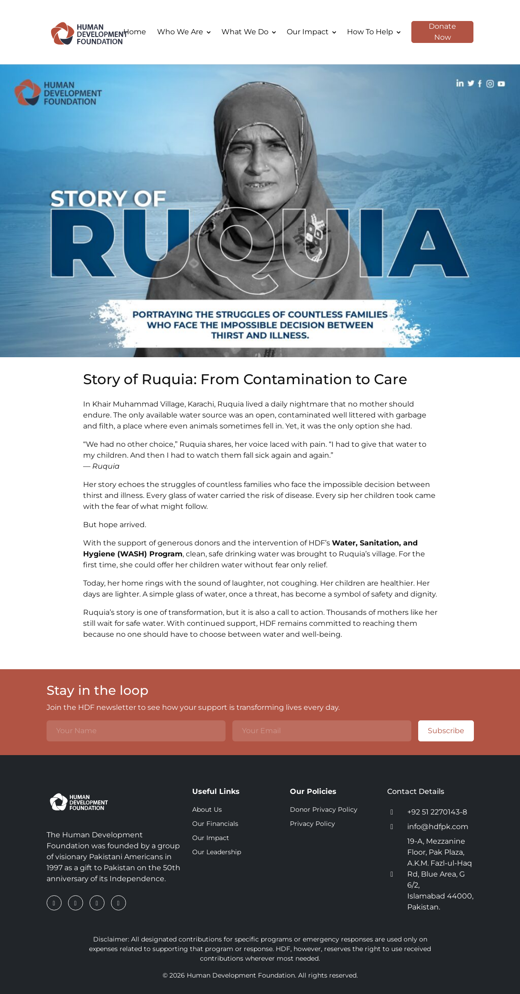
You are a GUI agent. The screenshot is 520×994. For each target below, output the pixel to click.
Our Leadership (216, 852)
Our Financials (215, 824)
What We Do (248, 31)
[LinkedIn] (76, 903)
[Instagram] (97, 903)
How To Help (373, 31)
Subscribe (441, 731)
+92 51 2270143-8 (437, 812)
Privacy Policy (312, 824)
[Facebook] (55, 903)
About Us (207, 809)
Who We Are (183, 31)
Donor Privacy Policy (323, 809)
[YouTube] (118, 903)
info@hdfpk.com (437, 826)
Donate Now (433, 31)
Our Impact (311, 31)
